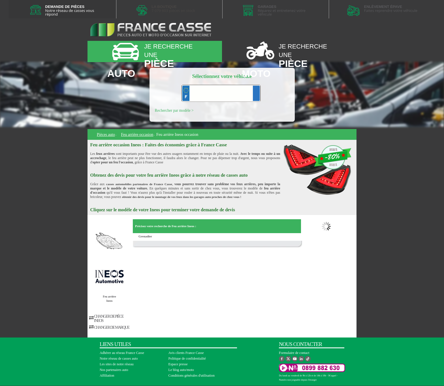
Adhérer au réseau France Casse (122, 353)
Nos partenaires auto (114, 370)
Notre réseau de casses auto (119, 358)
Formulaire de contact (294, 353)
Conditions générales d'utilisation (191, 375)
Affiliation (107, 375)
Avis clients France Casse (186, 353)
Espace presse (178, 364)
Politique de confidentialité (187, 358)
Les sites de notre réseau (117, 364)
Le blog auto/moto (181, 370)
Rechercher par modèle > (174, 110)
